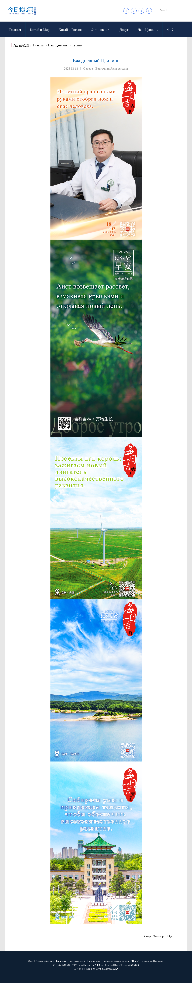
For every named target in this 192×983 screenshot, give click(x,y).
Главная (15, 30)
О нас (31, 961)
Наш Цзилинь (148, 30)
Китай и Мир (39, 30)
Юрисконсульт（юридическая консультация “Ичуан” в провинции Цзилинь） (125, 961)
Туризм (77, 45)
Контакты (61, 961)
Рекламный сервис (45, 961)
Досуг (124, 30)
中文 (170, 30)
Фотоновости (100, 30)
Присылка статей (76, 961)
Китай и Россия (70, 30)
